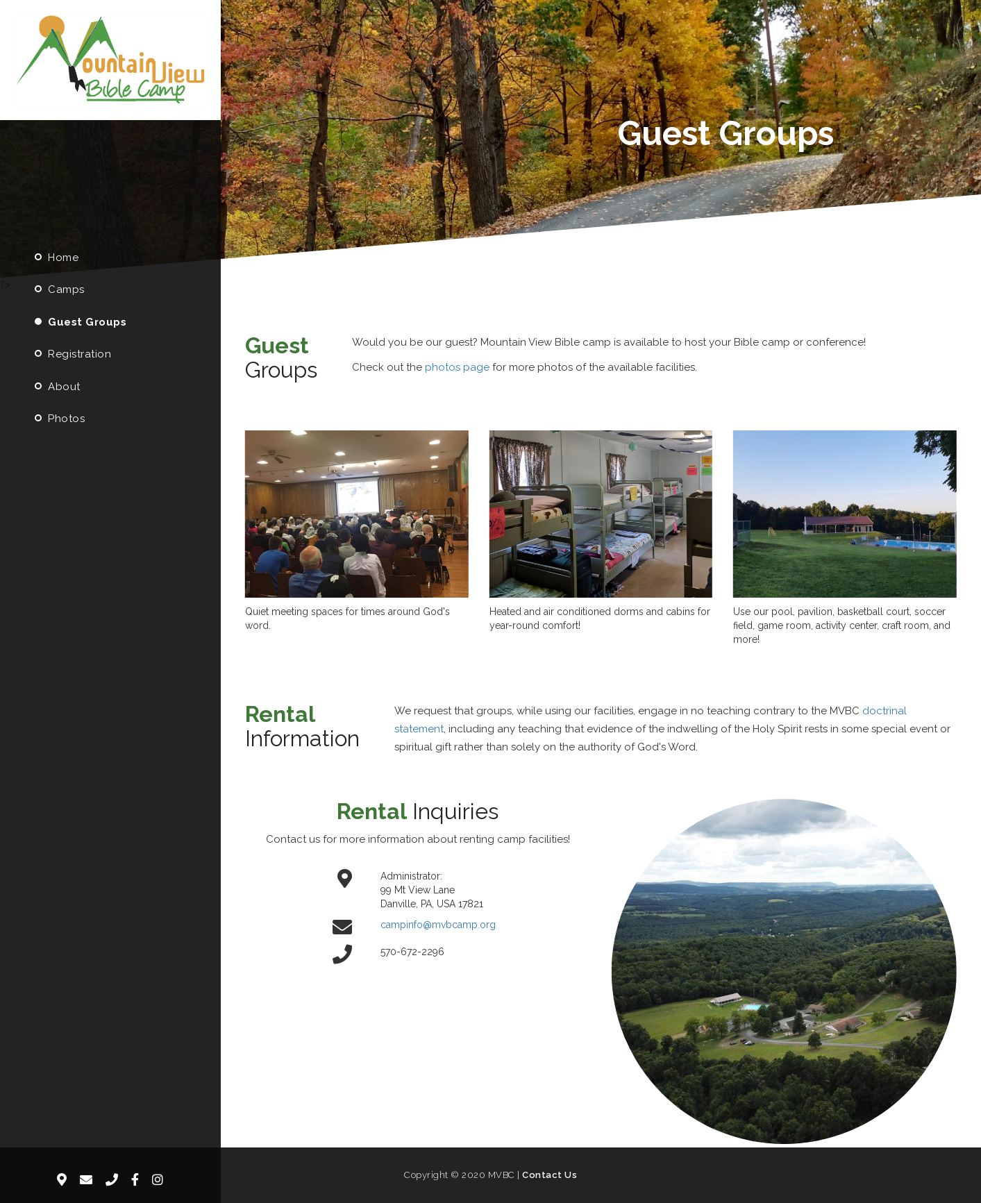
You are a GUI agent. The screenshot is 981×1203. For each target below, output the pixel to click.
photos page (457, 367)
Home (54, 257)
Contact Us (549, 1175)
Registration (71, 354)
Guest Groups (78, 322)
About (56, 386)
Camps (58, 289)
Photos (58, 418)
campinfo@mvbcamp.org (438, 924)
